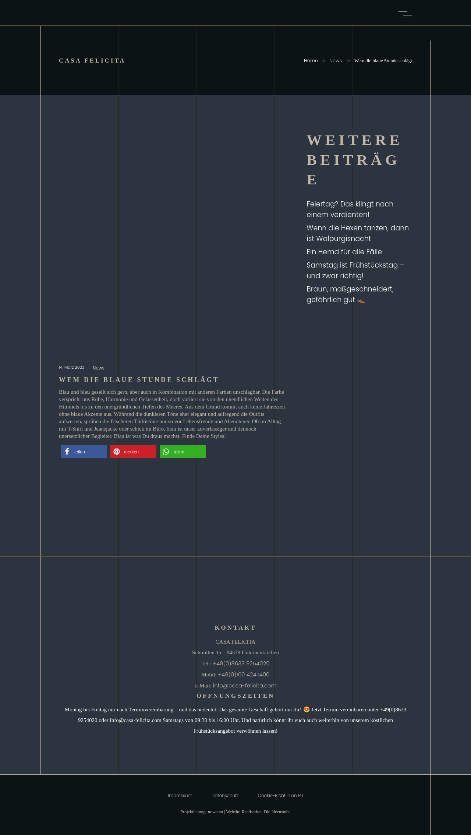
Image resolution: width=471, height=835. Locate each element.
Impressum (180, 796)
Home (311, 60)
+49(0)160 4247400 (243, 674)
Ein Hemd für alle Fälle (344, 252)
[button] (84, 451)
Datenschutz (225, 796)
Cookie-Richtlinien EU (280, 796)
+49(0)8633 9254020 (241, 663)
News (335, 60)
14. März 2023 (72, 367)
